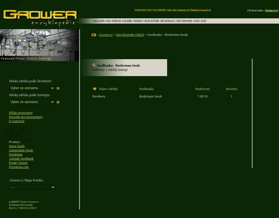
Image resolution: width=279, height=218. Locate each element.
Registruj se (271, 10)
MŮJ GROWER (184, 20)
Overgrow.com (19, 167)
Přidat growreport (20, 113)
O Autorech (16, 121)
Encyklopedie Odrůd (130, 35)
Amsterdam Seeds (21, 150)
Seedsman (15, 154)
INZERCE (138, 20)
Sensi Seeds (17, 146)
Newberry (98, 96)
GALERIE (127, 20)
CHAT (196, 20)
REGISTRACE (167, 20)
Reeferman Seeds (150, 96)
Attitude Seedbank (21, 159)
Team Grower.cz (30, 201)
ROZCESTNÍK (152, 20)
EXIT (203, 20)
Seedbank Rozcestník (21, 204)
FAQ (108, 20)
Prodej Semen (18, 163)
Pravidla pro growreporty (25, 117)
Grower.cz (106, 35)
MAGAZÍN (98, 20)
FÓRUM (116, 20)
